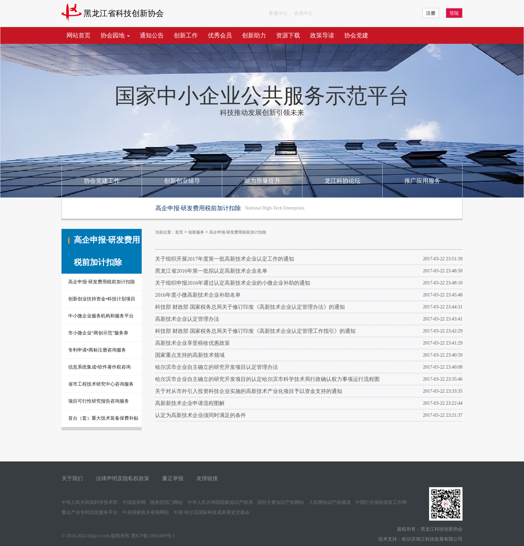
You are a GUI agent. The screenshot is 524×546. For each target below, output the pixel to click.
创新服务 (196, 232)
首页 (179, 232)
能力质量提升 (262, 180)
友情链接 (207, 478)
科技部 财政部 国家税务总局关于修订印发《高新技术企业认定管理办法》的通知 (250, 307)
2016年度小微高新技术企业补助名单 (198, 295)
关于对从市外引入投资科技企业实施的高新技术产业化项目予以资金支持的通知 (248, 391)
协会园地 (115, 35)
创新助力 (254, 35)
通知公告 (152, 35)
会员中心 (303, 13)
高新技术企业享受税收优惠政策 (192, 343)
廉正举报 (172, 478)
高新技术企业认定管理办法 (187, 319)
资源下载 (288, 35)
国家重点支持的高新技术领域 (190, 355)
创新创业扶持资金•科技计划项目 (101, 298)
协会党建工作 (102, 180)
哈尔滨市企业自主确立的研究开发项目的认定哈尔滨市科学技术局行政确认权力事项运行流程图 (267, 379)
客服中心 (278, 13)
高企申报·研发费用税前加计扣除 (101, 281)
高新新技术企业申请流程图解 (190, 403)
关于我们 (72, 478)
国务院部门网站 (166, 502)
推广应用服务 (422, 180)
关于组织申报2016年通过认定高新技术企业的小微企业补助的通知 (232, 283)
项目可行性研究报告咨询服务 (98, 401)
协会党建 (356, 35)
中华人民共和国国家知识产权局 (220, 502)
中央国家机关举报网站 (145, 512)
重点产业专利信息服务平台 (89, 512)
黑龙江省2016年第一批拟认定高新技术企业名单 (211, 271)
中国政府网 (134, 502)
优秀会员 (220, 35)
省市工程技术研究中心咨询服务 (101, 384)
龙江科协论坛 (342, 180)
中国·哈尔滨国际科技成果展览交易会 (211, 512)
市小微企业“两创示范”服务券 (98, 332)
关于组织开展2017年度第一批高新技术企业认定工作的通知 (224, 259)
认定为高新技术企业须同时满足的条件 (200, 415)
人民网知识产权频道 (330, 502)
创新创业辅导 (182, 180)
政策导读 (322, 35)
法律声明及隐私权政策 (122, 478)
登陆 (454, 13)
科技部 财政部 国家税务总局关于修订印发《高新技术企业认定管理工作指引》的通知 (255, 331)
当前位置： (165, 232)
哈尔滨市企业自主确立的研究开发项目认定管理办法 (216, 367)
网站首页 (79, 35)
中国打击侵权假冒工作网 (381, 502)
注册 (430, 13)
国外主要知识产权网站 (280, 502)
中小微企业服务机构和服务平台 (101, 315)
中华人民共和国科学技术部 (89, 502)
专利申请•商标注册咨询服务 (97, 350)
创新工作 (186, 35)
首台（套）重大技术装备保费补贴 (103, 418)
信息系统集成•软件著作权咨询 (99, 367)
